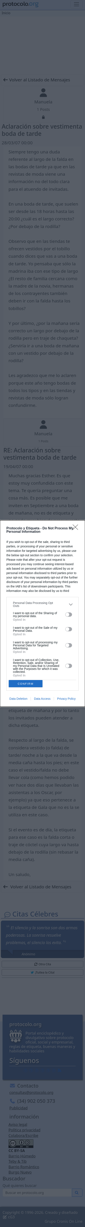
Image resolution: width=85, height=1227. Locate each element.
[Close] (77, 528)
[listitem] (42, 604)
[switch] (68, 614)
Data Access (42, 698)
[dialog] (42, 613)
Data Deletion (18, 698)
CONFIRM (26, 683)
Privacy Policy (66, 698)
